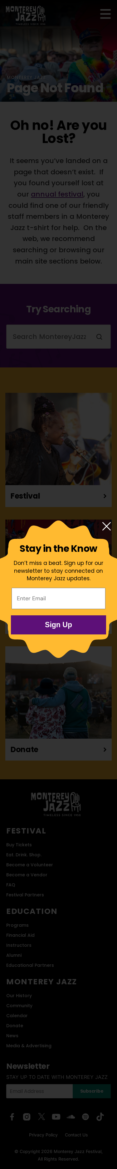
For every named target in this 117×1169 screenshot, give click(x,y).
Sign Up (58, 625)
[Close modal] (106, 526)
